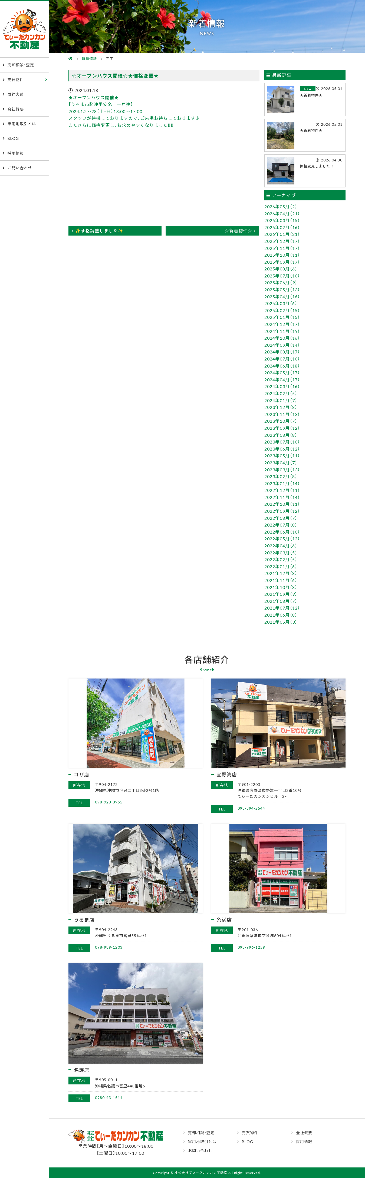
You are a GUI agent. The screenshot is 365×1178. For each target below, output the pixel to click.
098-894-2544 (251, 808)
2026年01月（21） (282, 234)
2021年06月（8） (280, 614)
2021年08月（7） (280, 601)
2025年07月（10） (282, 275)
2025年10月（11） (282, 255)
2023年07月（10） (282, 441)
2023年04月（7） (280, 462)
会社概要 (16, 109)
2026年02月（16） (282, 227)
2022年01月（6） (280, 566)
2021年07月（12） (282, 607)
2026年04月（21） (282, 213)
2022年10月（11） (282, 504)
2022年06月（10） (282, 531)
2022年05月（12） (282, 538)
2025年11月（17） (282, 248)
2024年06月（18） (282, 365)
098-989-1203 (109, 947)
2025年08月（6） (280, 268)
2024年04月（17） (282, 379)
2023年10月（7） (280, 421)
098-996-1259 (251, 947)
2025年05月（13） (282, 289)
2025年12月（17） (282, 241)
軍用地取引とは (22, 123)
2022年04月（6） (280, 545)
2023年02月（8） (280, 476)
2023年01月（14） (282, 483)
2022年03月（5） (280, 552)
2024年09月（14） (282, 345)
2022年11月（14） (282, 497)
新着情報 (89, 58)
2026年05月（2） (280, 206)
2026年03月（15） (282, 220)
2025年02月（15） (282, 310)
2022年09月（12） (282, 511)
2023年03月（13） (282, 469)
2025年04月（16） (282, 296)
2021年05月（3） (280, 621)
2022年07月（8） (280, 524)
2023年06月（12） (282, 448)
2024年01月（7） (280, 400)
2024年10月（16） (282, 338)
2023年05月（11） (282, 455)
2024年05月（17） (282, 372)
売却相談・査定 (21, 64)
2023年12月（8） (280, 407)
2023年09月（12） (282, 428)
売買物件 (16, 79)
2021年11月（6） (280, 580)
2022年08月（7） (280, 518)
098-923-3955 (109, 802)
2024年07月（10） (282, 358)
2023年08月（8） (280, 435)
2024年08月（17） (282, 351)
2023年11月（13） (282, 414)
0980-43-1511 (109, 1097)
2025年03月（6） (280, 303)
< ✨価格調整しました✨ (97, 230)
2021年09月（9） (280, 594)
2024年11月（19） (282, 331)
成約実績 (16, 94)
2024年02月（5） (280, 393)
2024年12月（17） (282, 324)
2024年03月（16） (282, 386)
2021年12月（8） (280, 573)
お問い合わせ (20, 167)
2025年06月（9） (280, 282)
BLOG (13, 138)
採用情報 (16, 153)
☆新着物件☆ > (240, 230)
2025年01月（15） (282, 317)
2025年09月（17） (282, 262)
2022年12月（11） (282, 490)
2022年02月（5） (280, 559)
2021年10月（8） (280, 587)
